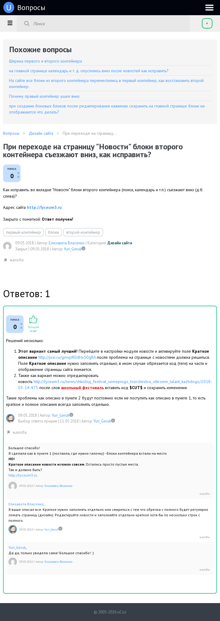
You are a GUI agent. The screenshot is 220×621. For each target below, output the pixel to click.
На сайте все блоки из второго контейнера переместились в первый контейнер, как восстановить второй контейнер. (106, 83)
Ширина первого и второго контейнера (45, 61)
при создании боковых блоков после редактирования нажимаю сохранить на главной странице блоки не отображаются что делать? (107, 109)
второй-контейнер (83, 232)
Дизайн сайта (119, 243)
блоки (53, 232)
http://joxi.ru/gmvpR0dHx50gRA (67, 357)
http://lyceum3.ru (44, 207)
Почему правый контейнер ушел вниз (44, 96)
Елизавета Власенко (67, 243)
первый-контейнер (23, 232)
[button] (10, 22)
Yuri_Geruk (72, 249)
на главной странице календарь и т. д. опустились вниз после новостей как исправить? (89, 70)
